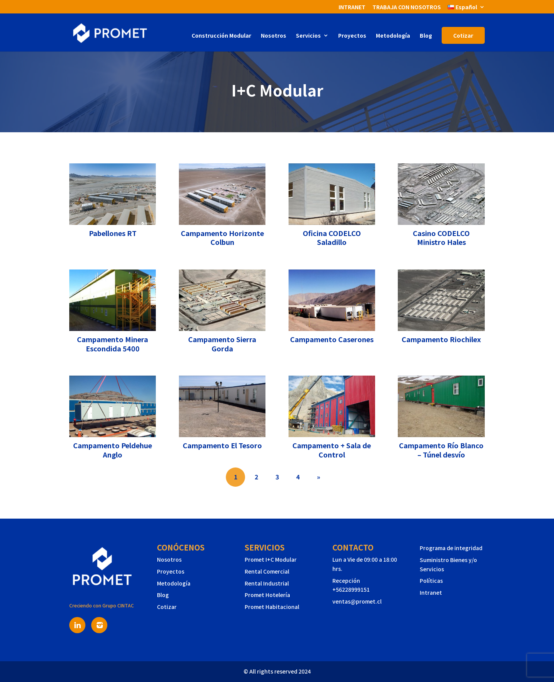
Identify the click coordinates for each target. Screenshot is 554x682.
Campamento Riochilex (441, 339)
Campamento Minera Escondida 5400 (112, 343)
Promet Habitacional (272, 606)
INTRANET (352, 7)
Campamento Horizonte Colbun (222, 237)
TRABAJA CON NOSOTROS (406, 7)
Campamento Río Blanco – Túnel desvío (441, 449)
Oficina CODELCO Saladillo (332, 237)
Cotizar (463, 35)
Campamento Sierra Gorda (222, 343)
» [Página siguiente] (318, 476)
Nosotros (273, 36)
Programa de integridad (451, 548)
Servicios (308, 36)
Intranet (431, 592)
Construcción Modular (221, 36)
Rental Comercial (267, 571)
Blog (426, 36)
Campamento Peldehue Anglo (112, 449)
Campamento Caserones (332, 339)
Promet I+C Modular (271, 559)
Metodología (393, 36)
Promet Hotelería (267, 595)
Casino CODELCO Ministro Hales (441, 237)
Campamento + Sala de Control (331, 449)
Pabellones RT (113, 233)
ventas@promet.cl (357, 601)
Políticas (431, 580)
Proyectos (352, 36)
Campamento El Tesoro (222, 445)
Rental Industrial (267, 583)
